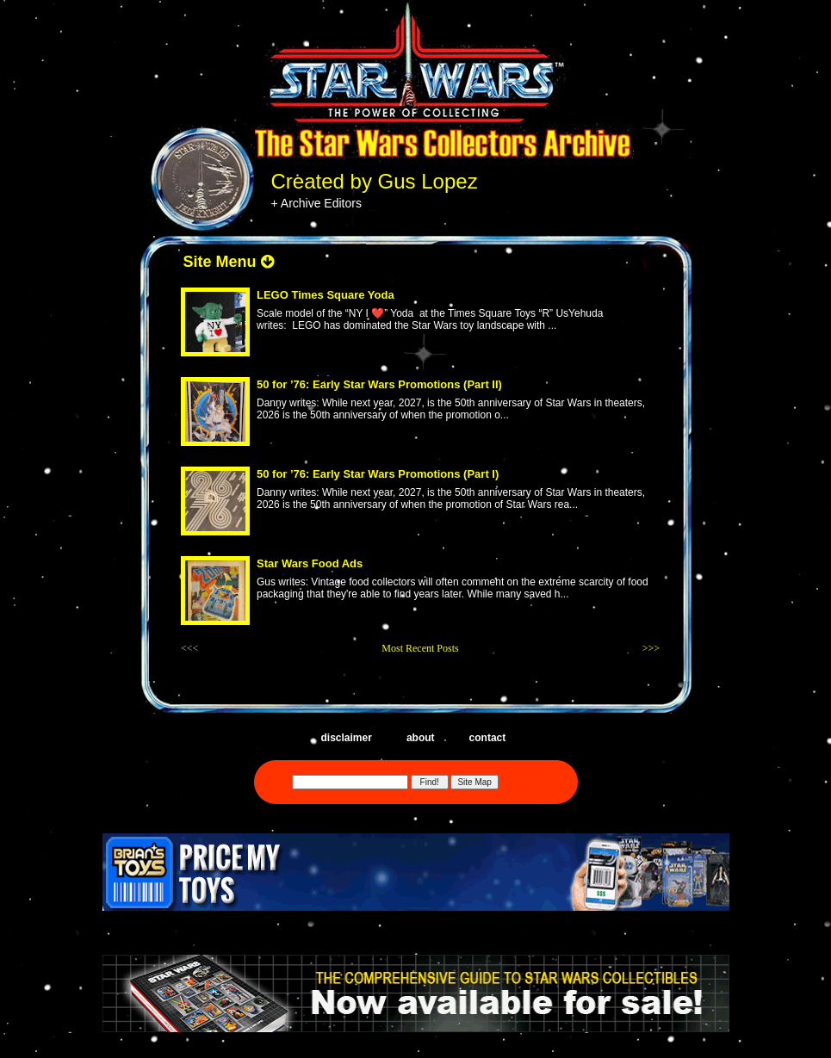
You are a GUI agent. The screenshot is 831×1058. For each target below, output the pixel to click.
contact (487, 738)
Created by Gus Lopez (374, 181)
